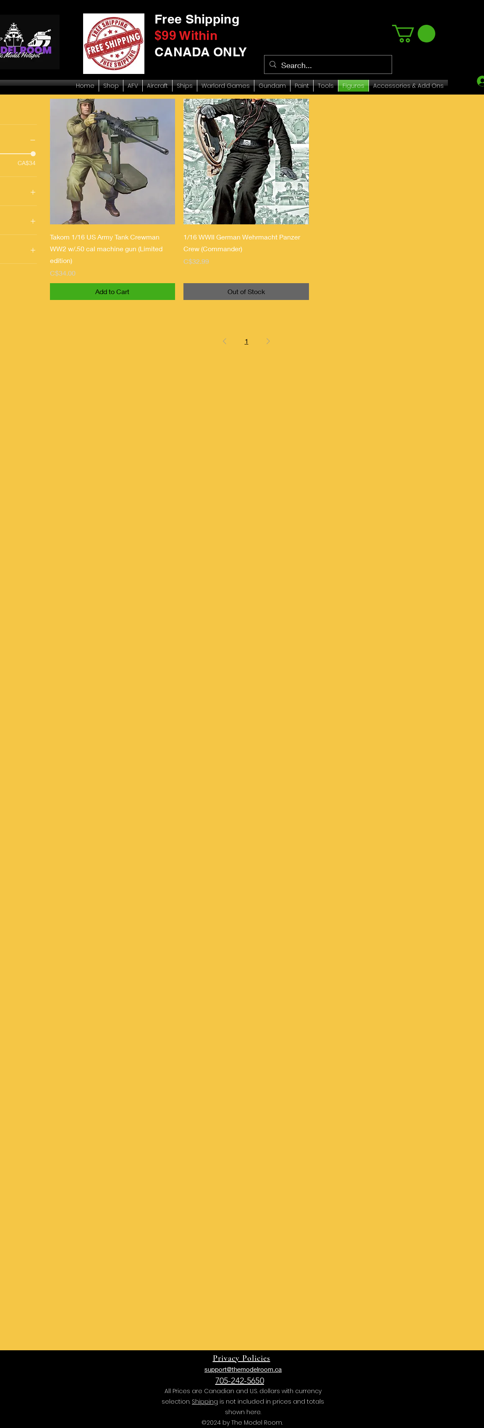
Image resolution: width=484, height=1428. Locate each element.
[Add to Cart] (112, 291)
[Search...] (327, 65)
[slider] (33, 154)
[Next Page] (268, 341)
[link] (413, 33)
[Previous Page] (225, 341)
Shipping (205, 1401)
